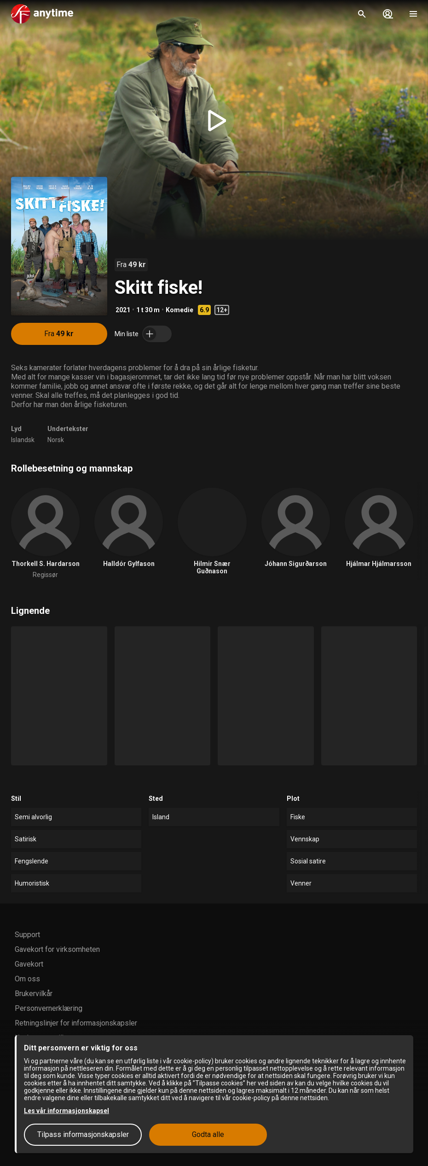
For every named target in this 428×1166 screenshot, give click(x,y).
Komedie (179, 310)
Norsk (55, 439)
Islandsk (23, 439)
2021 (123, 310)
